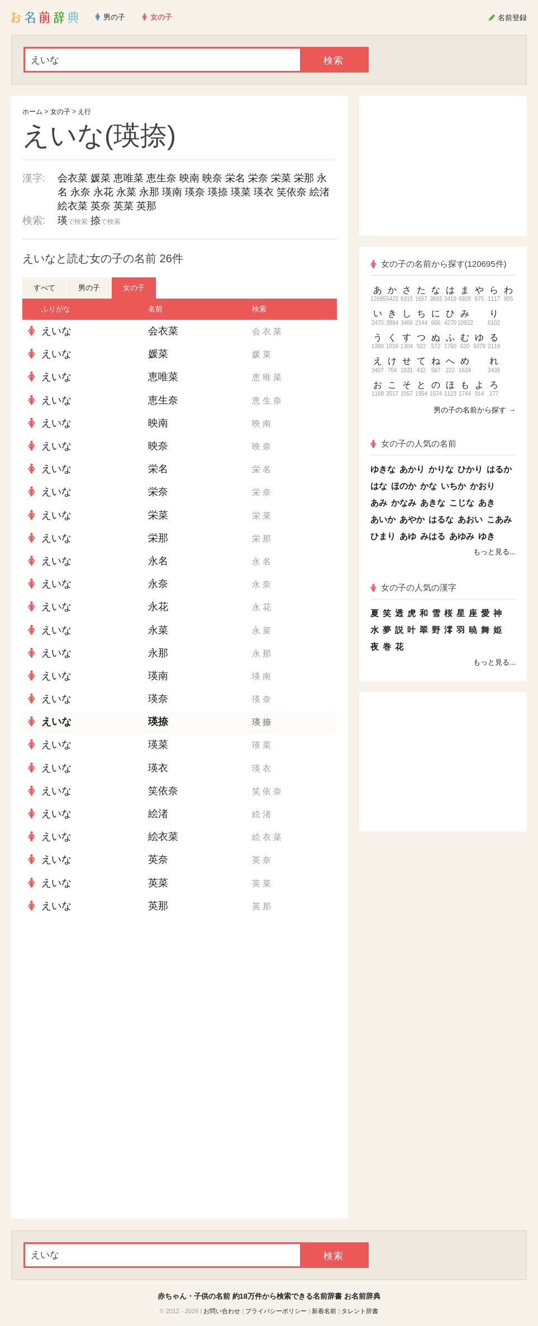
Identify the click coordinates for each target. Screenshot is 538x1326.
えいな (56, 331)
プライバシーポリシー (276, 1311)
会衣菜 (73, 178)
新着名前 (324, 1311)
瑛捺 (218, 192)
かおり (482, 486)
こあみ (499, 519)
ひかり (470, 469)
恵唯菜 (128, 178)
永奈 (80, 192)
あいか (383, 519)
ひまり (383, 536)
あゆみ (461, 536)
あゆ (407, 536)
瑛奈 (195, 192)
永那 (149, 192)
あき (486, 502)
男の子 (89, 288)
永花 (103, 192)
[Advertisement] (180, 998)
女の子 (60, 112)
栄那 (304, 178)
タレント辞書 (359, 1311)
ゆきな (383, 469)
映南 (189, 178)
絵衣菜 (73, 206)
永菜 (126, 192)
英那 (146, 206)
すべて (44, 288)
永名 (158, 560)
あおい (470, 519)
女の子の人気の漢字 (413, 587)
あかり (412, 469)
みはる (432, 536)
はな (378, 486)
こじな (461, 502)
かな (428, 486)
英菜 (123, 206)
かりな (441, 469)
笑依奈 (292, 192)
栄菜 (281, 178)
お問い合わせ (221, 1311)
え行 (84, 112)
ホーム (32, 112)
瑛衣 (264, 192)
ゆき (486, 536)
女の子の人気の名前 (413, 443)
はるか (499, 469)
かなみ (403, 502)
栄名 (235, 178)
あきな (432, 502)
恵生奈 (161, 178)
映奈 (212, 178)
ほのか (403, 486)
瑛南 (172, 192)
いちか (453, 486)
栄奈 (258, 178)
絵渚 (320, 192)
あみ (378, 502)
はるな (441, 519)
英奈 (101, 206)
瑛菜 (241, 192)
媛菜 (101, 178)
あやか (412, 519)
